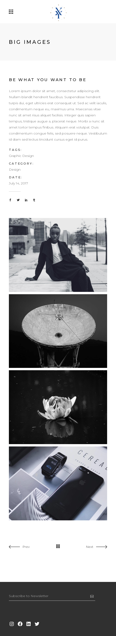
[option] (31, 558)
